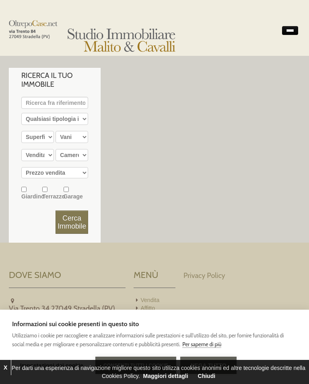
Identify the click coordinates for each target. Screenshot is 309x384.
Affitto (148, 308)
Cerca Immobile (72, 222)
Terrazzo (52, 193)
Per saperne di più (201, 344)
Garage (73, 193)
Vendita (150, 300)
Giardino (31, 193)
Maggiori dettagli (165, 376)
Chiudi (207, 376)
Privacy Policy (204, 275)
